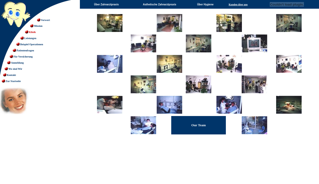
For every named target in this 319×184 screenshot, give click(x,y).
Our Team (198, 125)
